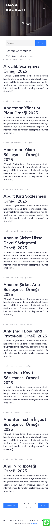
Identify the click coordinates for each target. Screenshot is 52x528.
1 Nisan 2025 (17, 101)
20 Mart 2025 (17, 459)
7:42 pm (28, 101)
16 (28, 504)
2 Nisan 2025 (17, 59)
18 (35, 504)
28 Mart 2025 (17, 189)
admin (6, 59)
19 (25, 507)
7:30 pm (29, 324)
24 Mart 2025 (17, 366)
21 (31, 507)
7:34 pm (28, 231)
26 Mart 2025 (17, 278)
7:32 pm (28, 278)
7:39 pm (28, 189)
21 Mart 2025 (17, 413)
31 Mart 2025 (17, 143)
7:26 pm (28, 413)
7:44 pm (28, 59)
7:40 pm (28, 143)
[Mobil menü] (44, 7)
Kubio (34, 523)
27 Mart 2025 (17, 231)
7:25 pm (29, 459)
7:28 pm (29, 366)
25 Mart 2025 (17, 324)
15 (25, 504)
